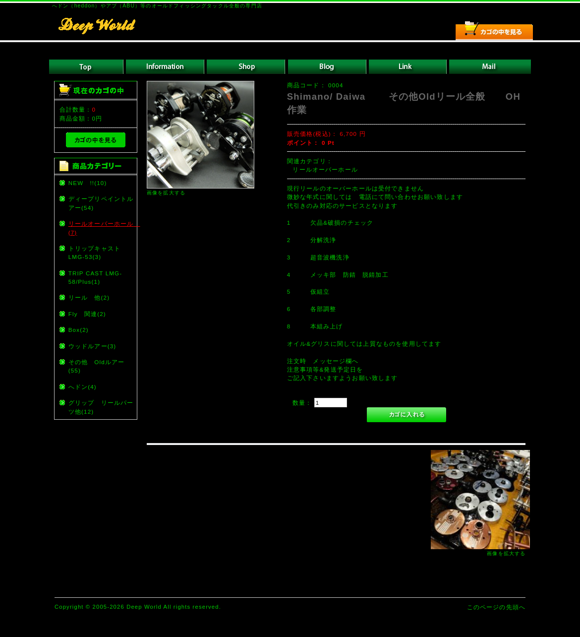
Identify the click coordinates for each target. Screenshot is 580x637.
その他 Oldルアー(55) (96, 366)
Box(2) (78, 329)
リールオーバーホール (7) (102, 227)
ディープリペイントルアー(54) (101, 202)
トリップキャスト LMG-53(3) (97, 252)
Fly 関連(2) (87, 314)
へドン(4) (82, 386)
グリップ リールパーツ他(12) (101, 406)
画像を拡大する (166, 192)
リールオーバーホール (328, 169)
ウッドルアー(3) (92, 346)
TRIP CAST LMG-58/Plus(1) (95, 277)
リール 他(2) (89, 297)
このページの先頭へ (496, 607)
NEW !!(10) (87, 183)
